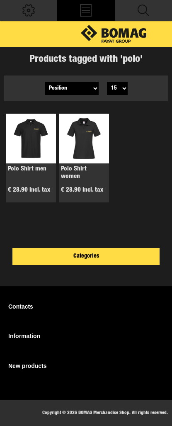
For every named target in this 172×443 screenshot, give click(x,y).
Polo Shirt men (27, 169)
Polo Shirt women (74, 173)
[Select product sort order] (72, 88)
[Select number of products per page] (117, 88)
